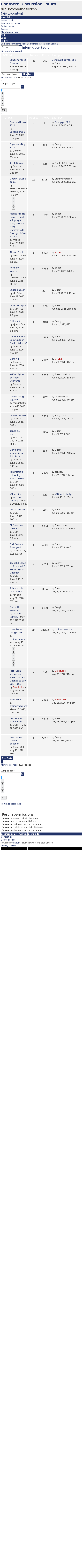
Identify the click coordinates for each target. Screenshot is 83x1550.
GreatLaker (19, 687)
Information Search (37, 47)
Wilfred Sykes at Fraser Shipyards (17, 377)
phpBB (16, 842)
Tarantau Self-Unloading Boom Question (18, 475)
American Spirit (18, 305)
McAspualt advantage (64, 59)
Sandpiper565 (17, 131)
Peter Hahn (16, 699)
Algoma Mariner (18, 415)
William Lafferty (63, 494)
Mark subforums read (11, 51)
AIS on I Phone (17, 509)
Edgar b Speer (17, 289)
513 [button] (3, 110)
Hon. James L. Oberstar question (17, 740)
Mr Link (58, 252)
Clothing (14, 358)
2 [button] (2, 93)
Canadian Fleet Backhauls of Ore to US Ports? (18, 340)
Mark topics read (9, 77)
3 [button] (2, 97)
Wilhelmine (15, 494)
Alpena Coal (16, 252)
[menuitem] (7, 20)
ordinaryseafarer (19, 639)
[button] (1, 80)
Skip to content (12, 13)
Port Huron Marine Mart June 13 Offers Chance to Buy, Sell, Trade (18, 677)
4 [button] (2, 100)
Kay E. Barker (16, 163)
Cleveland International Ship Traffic (16, 453)
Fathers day (16, 321)
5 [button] (2, 104)
